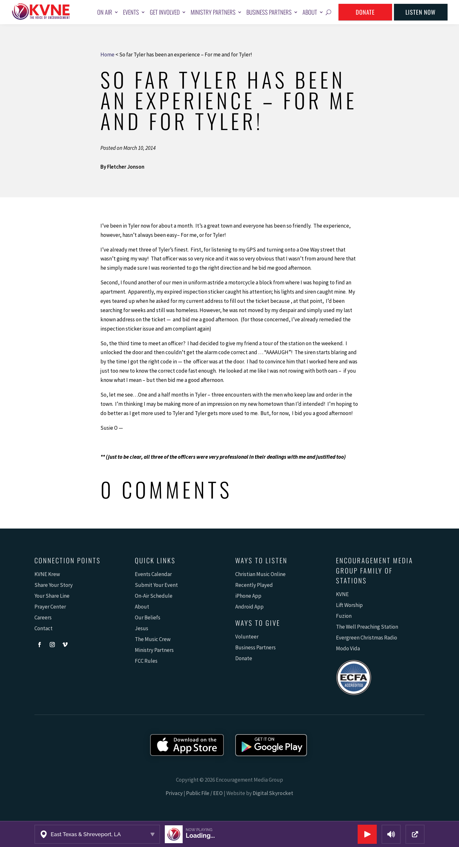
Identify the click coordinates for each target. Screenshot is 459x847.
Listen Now (420, 12)
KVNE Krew (47, 574)
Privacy (174, 793)
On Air (104, 12)
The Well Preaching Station (367, 626)
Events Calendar (153, 574)
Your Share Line (51, 595)
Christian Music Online (260, 574)
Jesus (141, 628)
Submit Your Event (156, 584)
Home (107, 54)
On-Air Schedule (153, 595)
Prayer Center (50, 606)
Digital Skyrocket (273, 793)
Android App (249, 606)
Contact (43, 628)
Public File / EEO (204, 793)
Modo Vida (348, 648)
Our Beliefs (147, 617)
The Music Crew (153, 639)
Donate (365, 12)
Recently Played (254, 584)
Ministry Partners (213, 12)
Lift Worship (349, 605)
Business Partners (269, 12)
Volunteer (247, 636)
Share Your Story (53, 584)
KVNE (342, 594)
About (309, 12)
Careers (43, 617)
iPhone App (248, 595)
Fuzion (344, 615)
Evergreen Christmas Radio (366, 637)
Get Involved (165, 12)
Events (131, 12)
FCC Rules (146, 660)
